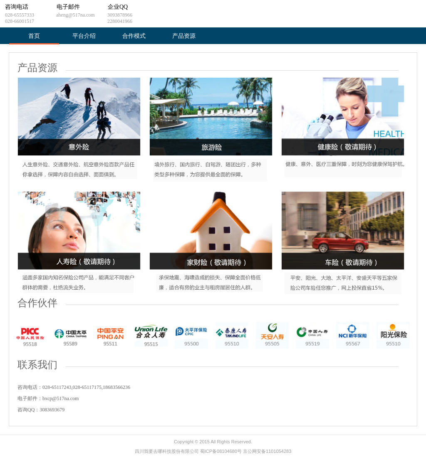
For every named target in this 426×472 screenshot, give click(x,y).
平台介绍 (84, 35)
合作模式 (134, 35)
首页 (34, 35)
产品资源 (184, 35)
